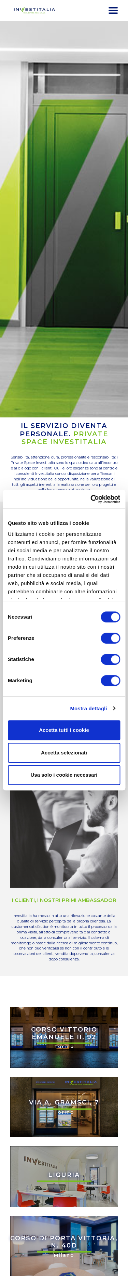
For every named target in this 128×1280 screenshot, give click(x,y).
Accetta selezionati (64, 752)
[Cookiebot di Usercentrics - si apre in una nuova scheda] (91, 499)
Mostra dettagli (88, 708)
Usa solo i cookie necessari (64, 775)
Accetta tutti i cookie (64, 730)
